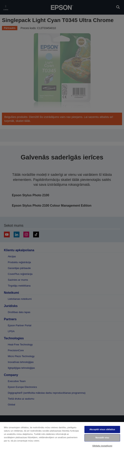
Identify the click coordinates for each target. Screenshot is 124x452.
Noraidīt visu (102, 437)
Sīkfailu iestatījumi (102, 446)
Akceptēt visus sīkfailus (102, 429)
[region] (62, 437)
